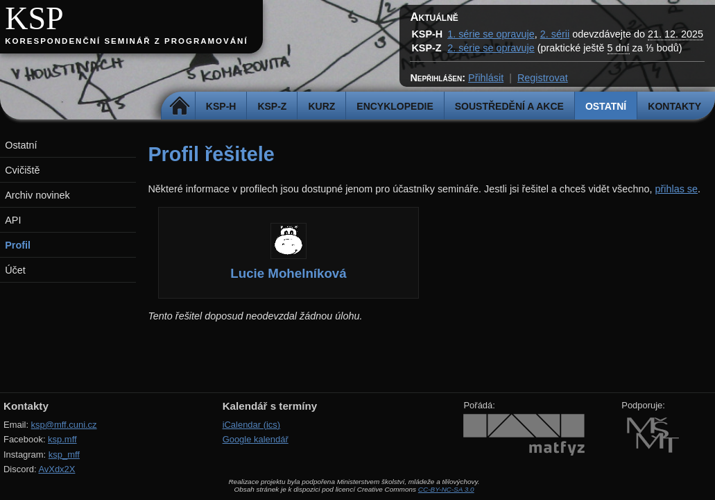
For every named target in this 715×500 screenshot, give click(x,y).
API (13, 220)
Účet (15, 270)
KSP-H (221, 106)
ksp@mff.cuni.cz (64, 424)
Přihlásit (485, 77)
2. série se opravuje (491, 47)
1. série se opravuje (491, 34)
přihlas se (676, 188)
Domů (180, 106)
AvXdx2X (56, 469)
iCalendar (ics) (252, 424)
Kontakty (674, 106)
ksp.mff (62, 439)
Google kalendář (255, 439)
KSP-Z (271, 106)
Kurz (321, 106)
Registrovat (542, 77)
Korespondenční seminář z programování (126, 41)
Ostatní (605, 106)
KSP (34, 18)
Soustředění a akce (509, 106)
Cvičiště (22, 170)
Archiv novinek (37, 195)
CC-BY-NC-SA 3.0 (446, 489)
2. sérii (554, 34)
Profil (18, 245)
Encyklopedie (394, 106)
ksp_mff (64, 454)
